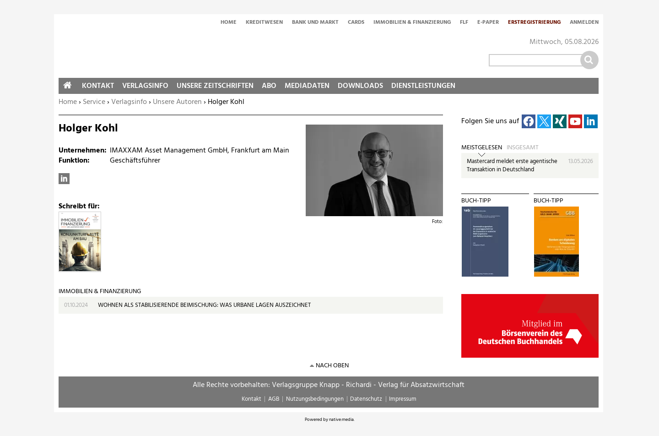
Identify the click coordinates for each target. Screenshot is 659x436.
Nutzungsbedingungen (315, 399)
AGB (273, 399)
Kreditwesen (264, 23)
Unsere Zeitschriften (215, 86)
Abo (269, 86)
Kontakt (98, 86)
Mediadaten (307, 86)
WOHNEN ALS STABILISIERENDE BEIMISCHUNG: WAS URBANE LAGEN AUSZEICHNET (204, 305)
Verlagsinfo (129, 102)
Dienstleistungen (423, 86)
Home (229, 23)
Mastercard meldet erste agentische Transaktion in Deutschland (512, 165)
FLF (464, 23)
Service (94, 102)
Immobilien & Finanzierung (412, 23)
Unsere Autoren (177, 102)
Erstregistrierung (534, 23)
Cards (356, 23)
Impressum (402, 399)
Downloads (360, 86)
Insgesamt (523, 148)
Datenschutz (366, 399)
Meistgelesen (481, 148)
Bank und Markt (315, 23)
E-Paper (488, 23)
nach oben (332, 365)
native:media (341, 419)
